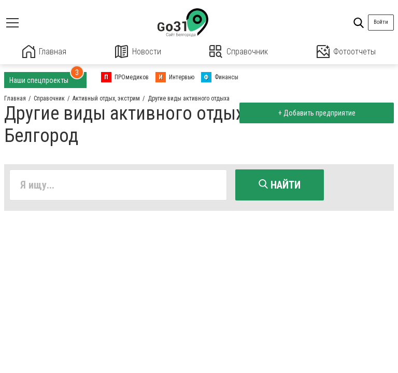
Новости (138, 51)
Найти (280, 185)
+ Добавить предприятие (316, 113)
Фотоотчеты (346, 51)
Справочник (238, 51)
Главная (44, 51)
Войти (381, 22)
